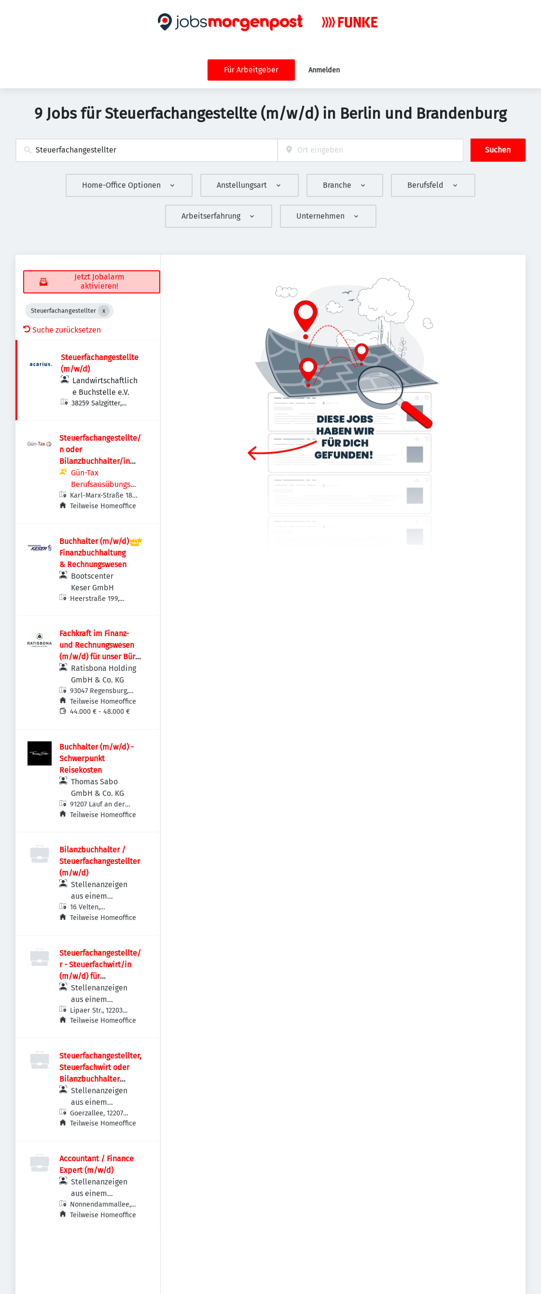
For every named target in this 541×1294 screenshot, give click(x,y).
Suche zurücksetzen (62, 329)
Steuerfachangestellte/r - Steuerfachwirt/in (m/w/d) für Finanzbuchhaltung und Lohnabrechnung (100, 976)
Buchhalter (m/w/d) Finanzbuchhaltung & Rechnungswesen (94, 553)
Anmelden (324, 70)
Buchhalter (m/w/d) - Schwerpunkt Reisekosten (96, 758)
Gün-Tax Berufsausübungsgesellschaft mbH (105, 484)
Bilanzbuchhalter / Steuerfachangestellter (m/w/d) (99, 861)
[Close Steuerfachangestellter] (104, 311)
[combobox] (146, 150)
